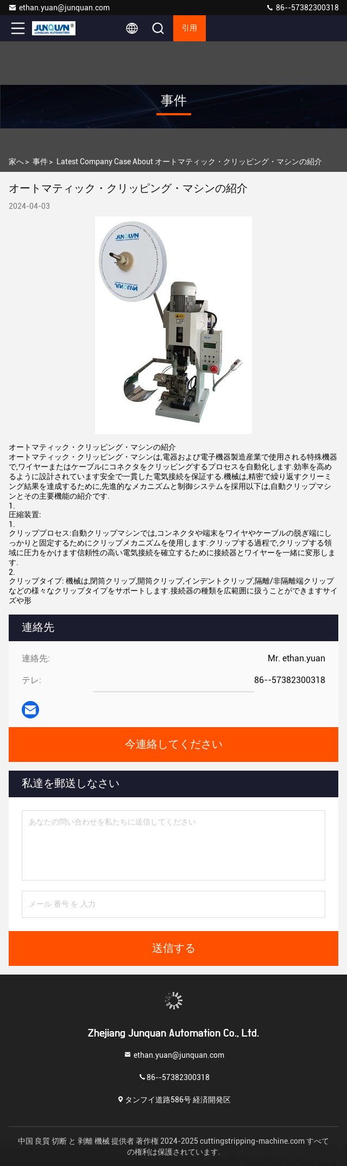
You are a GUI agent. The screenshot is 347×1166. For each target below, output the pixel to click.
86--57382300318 (302, 7)
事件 (40, 161)
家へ (16, 161)
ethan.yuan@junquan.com (59, 7)
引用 (189, 28)
